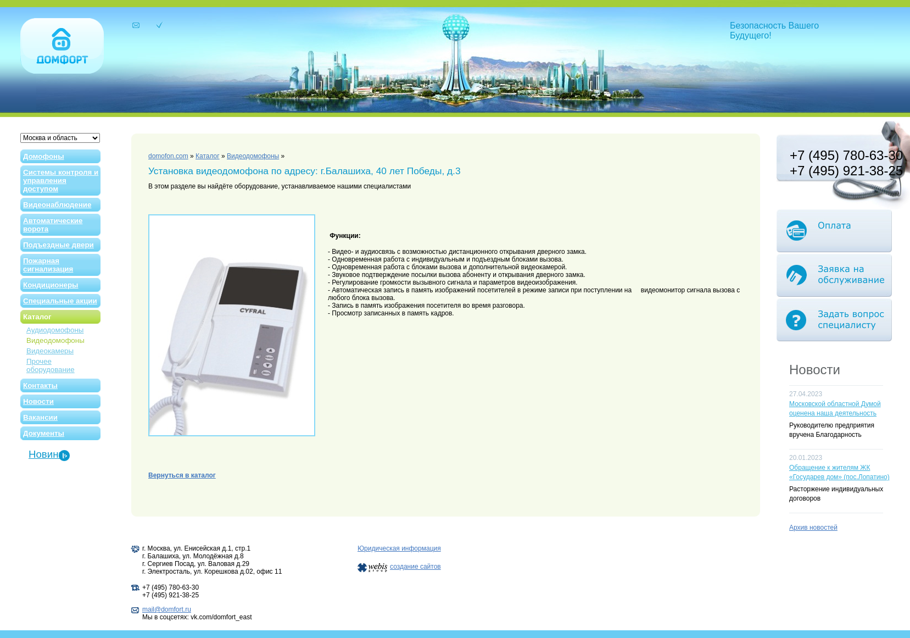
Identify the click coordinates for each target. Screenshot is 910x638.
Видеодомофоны (55, 340)
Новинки (49, 454)
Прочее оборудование (50, 365)
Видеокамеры (50, 351)
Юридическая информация (399, 548)
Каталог (208, 156)
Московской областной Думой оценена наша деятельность (835, 408)
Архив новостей (813, 527)
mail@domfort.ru (166, 609)
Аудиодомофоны (54, 330)
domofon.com (168, 156)
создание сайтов (415, 566)
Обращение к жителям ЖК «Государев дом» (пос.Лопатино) (839, 472)
